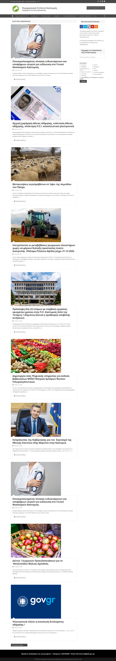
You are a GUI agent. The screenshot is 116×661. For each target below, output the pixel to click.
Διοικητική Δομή (45, 16)
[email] (92, 57)
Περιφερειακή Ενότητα (21, 16)
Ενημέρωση (34, 16)
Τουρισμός (57, 16)
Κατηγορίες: (83, 63)
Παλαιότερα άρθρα (18, 645)
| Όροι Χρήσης (84, 33)
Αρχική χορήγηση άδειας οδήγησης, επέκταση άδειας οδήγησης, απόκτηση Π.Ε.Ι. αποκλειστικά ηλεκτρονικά (43, 125)
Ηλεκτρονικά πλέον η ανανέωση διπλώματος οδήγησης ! (38, 623)
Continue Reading (19, 79)
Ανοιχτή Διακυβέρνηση (69, 16)
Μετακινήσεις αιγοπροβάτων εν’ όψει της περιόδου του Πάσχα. (41, 186)
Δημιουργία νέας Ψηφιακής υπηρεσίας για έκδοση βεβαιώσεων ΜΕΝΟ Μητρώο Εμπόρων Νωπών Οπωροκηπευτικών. (40, 378)
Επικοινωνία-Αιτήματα (31, 1)
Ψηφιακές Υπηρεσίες (84, 16)
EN (38, 1)
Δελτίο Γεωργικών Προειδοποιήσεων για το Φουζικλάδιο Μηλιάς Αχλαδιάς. (37, 562)
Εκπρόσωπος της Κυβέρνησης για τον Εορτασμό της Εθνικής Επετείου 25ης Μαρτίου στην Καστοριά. (41, 441)
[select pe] (96, 8)
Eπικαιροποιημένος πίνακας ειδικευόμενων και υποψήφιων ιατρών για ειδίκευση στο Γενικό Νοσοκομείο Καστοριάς (39, 64)
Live (95, 16)
